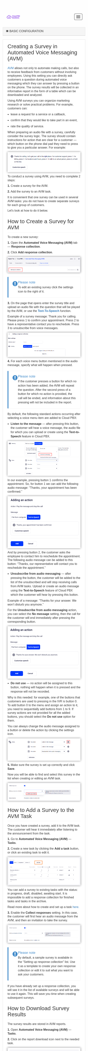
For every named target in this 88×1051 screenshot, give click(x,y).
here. (76, 907)
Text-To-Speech (48, 310)
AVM (11, 68)
